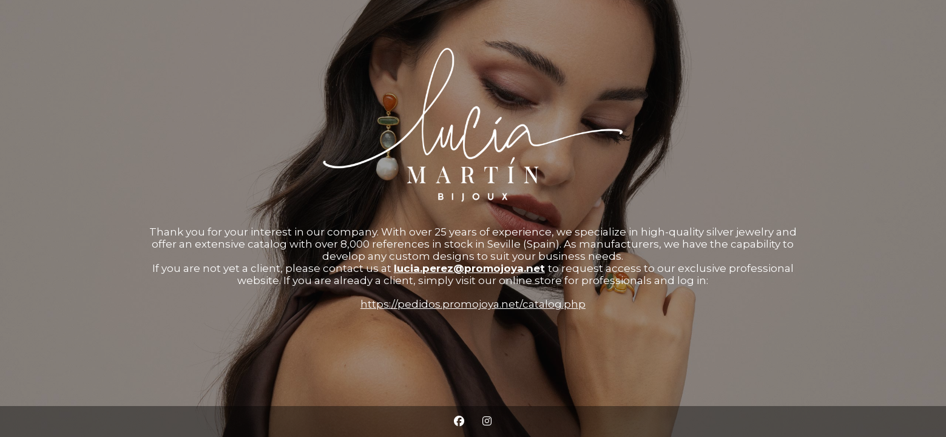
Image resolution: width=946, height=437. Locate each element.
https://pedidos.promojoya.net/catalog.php (473, 304)
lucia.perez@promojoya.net (469, 268)
